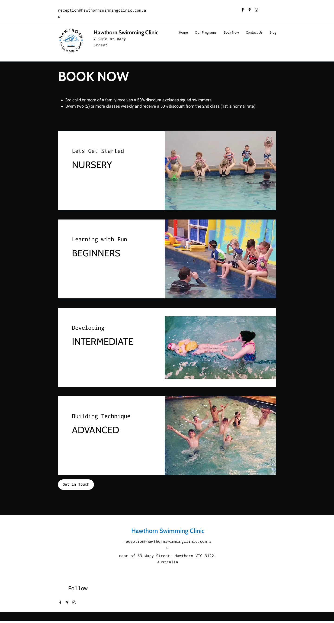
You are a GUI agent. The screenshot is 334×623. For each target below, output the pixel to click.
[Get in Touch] (76, 484)
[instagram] (256, 9)
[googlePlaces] (249, 9)
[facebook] (242, 9)
